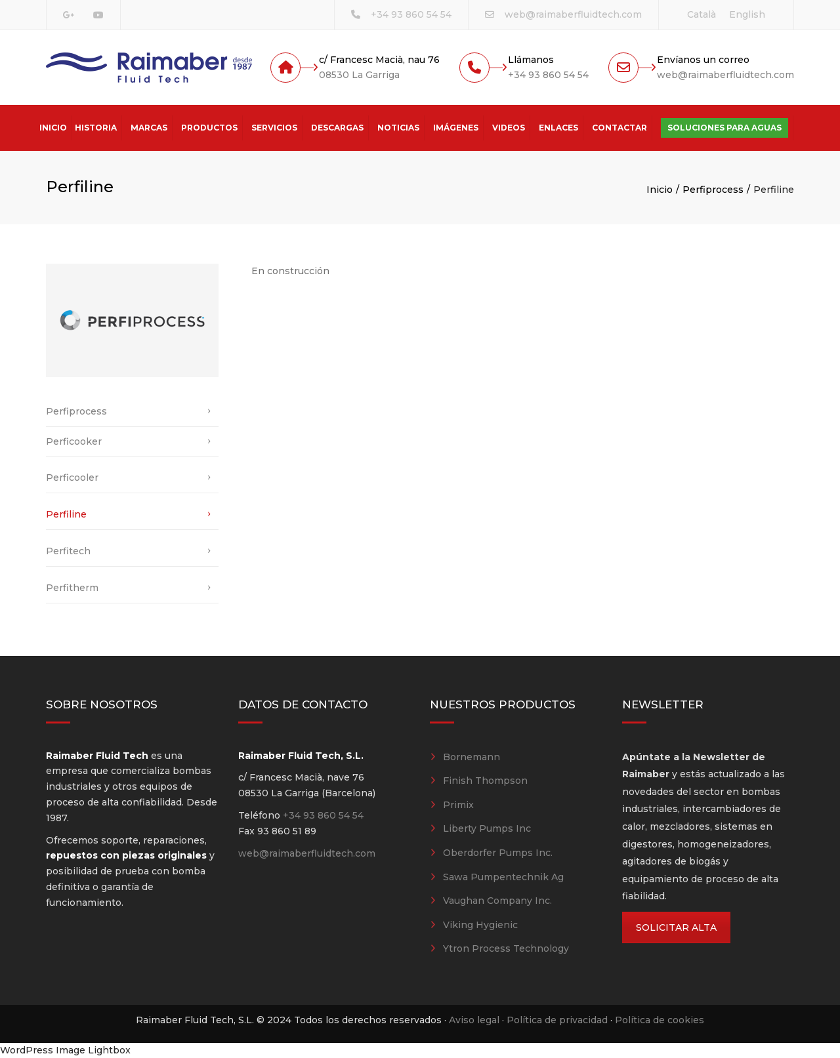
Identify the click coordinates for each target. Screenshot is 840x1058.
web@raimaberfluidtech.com (573, 14)
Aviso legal (474, 1020)
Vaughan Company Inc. (497, 900)
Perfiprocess (713, 189)
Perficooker (74, 441)
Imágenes (455, 127)
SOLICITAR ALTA (676, 927)
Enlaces (558, 127)
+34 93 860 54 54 (411, 14)
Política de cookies (659, 1020)
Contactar (619, 127)
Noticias (398, 127)
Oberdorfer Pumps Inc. (498, 853)
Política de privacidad (557, 1020)
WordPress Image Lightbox (65, 1050)
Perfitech (68, 551)
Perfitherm (72, 588)
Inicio (53, 127)
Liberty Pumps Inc (487, 828)
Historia (96, 127)
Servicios (274, 127)
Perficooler (72, 477)
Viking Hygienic (480, 925)
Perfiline (66, 514)
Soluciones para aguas (724, 127)
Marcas (149, 127)
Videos (508, 127)
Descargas (337, 127)
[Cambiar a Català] (702, 14)
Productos (209, 127)
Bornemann (471, 757)
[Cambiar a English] (747, 14)
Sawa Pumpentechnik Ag (503, 877)
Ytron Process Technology (506, 948)
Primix (458, 805)
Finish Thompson (485, 780)
